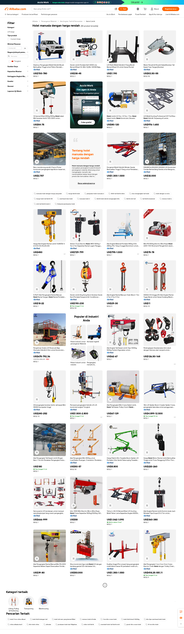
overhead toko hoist (65, 199)
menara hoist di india (88, 619)
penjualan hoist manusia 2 (94, 194)
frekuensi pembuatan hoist (65, 204)
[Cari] (123, 9)
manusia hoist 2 (83, 199)
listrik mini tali (130, 199)
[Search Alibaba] (73, 9)
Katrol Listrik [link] (90, 21)
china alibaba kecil (15, 624)
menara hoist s (166, 199)
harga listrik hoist (73, 194)
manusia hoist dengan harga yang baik (48, 194)
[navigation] (18, 303)
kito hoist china (33, 624)
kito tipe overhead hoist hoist (154, 619)
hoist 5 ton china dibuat (17, 619)
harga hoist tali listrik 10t (43, 199)
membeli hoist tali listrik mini (109, 624)
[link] (181, 612)
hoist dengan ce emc (162, 194)
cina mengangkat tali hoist (139, 194)
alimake (47, 624)
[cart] (145, 9)
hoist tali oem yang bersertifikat (63, 619)
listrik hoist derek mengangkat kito (107, 199)
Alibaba (35, 21)
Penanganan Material (48, 21)
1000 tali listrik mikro (116, 194)
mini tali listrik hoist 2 (42, 204)
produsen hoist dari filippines (66, 624)
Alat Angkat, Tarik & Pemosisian (71, 21)
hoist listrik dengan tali (38, 619)
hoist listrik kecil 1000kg (130, 619)
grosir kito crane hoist (132, 624)
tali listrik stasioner (147, 199)
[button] (116, 9)
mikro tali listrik (87, 624)
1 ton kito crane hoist (108, 619)
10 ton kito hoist (152, 624)
